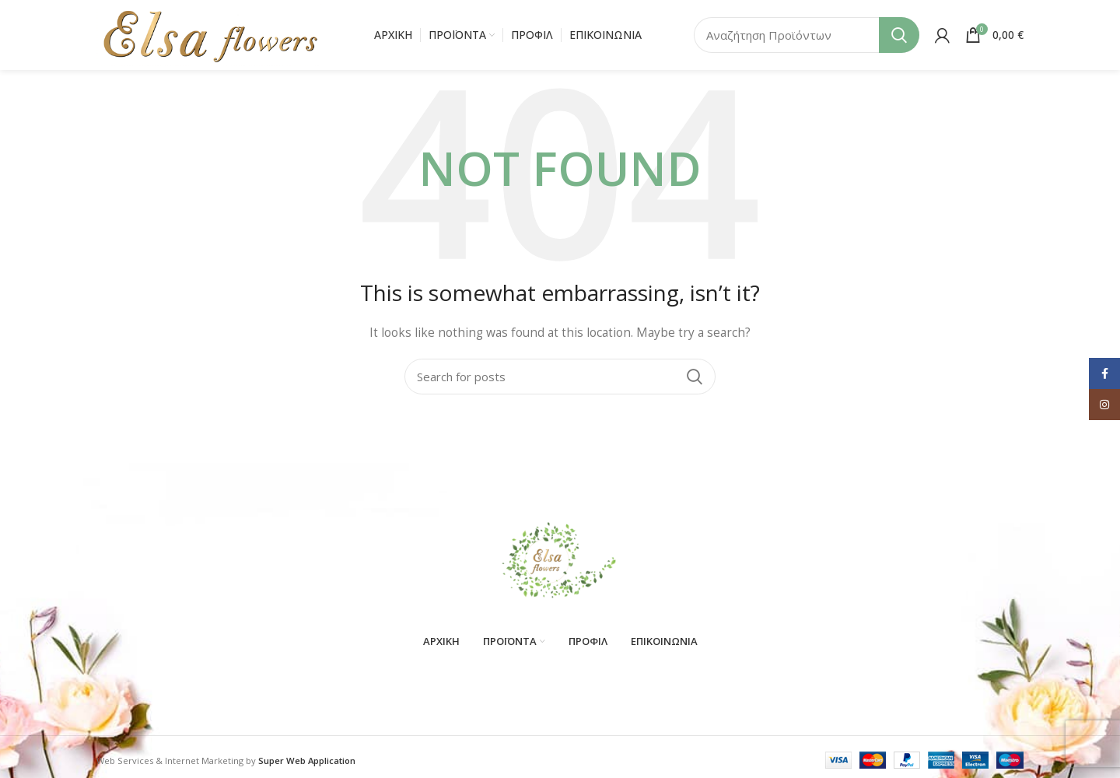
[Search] (806, 35)
